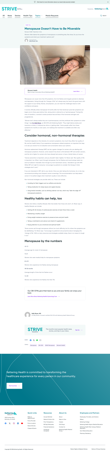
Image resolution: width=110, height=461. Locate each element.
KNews (81, 425)
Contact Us (62, 433)
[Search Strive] (103, 16)
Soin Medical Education (86, 437)
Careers (61, 428)
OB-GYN (40, 346)
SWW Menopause (50, 346)
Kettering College (84, 428)
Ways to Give (62, 425)
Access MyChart (48, 423)
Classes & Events (32, 434)
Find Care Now (14, 397)
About (60, 423)
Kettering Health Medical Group (65, 436)
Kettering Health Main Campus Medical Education (90, 433)
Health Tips (28, 26)
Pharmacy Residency (85, 439)
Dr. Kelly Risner (36, 124)
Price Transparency (49, 428)
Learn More (77, 92)
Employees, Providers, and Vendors (89, 423)
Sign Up (78, 331)
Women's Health (61, 346)
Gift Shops (62, 430)
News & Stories (31, 432)
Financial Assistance (49, 433)
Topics (31, 16)
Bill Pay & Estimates (49, 430)
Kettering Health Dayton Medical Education (91, 430)
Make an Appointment (31, 423)
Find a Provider (31, 427)
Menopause (33, 346)
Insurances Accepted (46, 436)
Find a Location (32, 429)
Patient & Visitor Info (49, 425)
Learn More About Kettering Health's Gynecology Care (44, 297)
